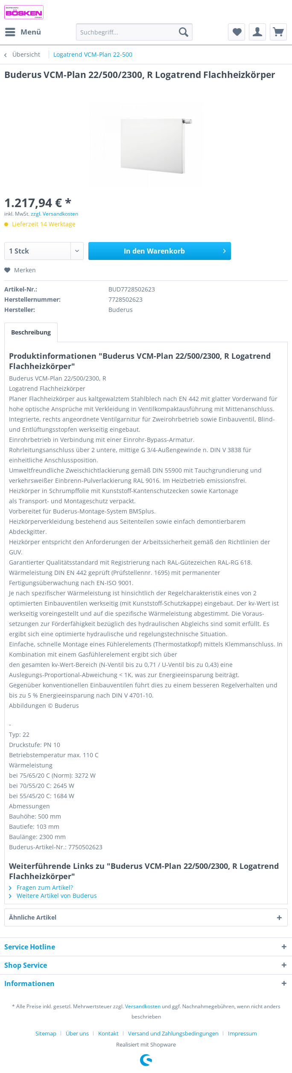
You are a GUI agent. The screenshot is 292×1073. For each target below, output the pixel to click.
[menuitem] (22, 31)
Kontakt (108, 1033)
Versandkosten (143, 1006)
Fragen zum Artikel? (41, 887)
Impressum (242, 1033)
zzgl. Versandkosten (54, 213)
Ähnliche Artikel (32, 917)
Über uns (77, 1033)
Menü (23, 31)
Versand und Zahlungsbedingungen (173, 1033)
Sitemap (45, 1033)
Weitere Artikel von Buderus (53, 895)
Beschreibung (31, 332)
